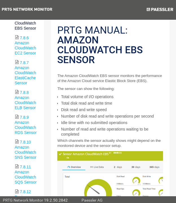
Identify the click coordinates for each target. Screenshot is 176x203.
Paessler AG (92, 200)
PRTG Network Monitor (23, 200)
